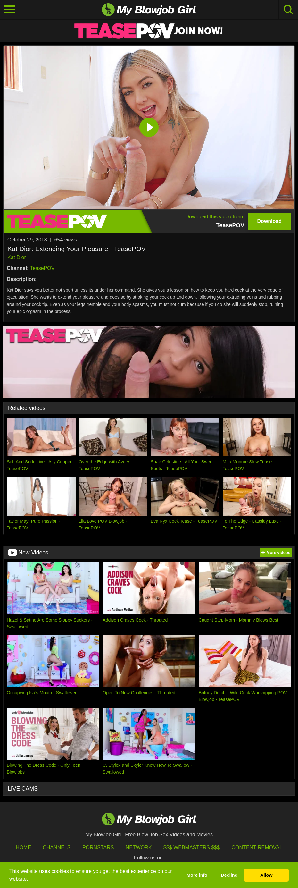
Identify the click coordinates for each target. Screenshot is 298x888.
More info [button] (196, 875)
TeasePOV (42, 268)
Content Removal (257, 847)
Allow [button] (266, 875)
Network (139, 847)
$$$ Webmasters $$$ (191, 847)
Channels (56, 847)
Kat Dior (16, 257)
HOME (23, 847)
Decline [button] (229, 875)
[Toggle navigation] (9, 9)
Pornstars (98, 847)
